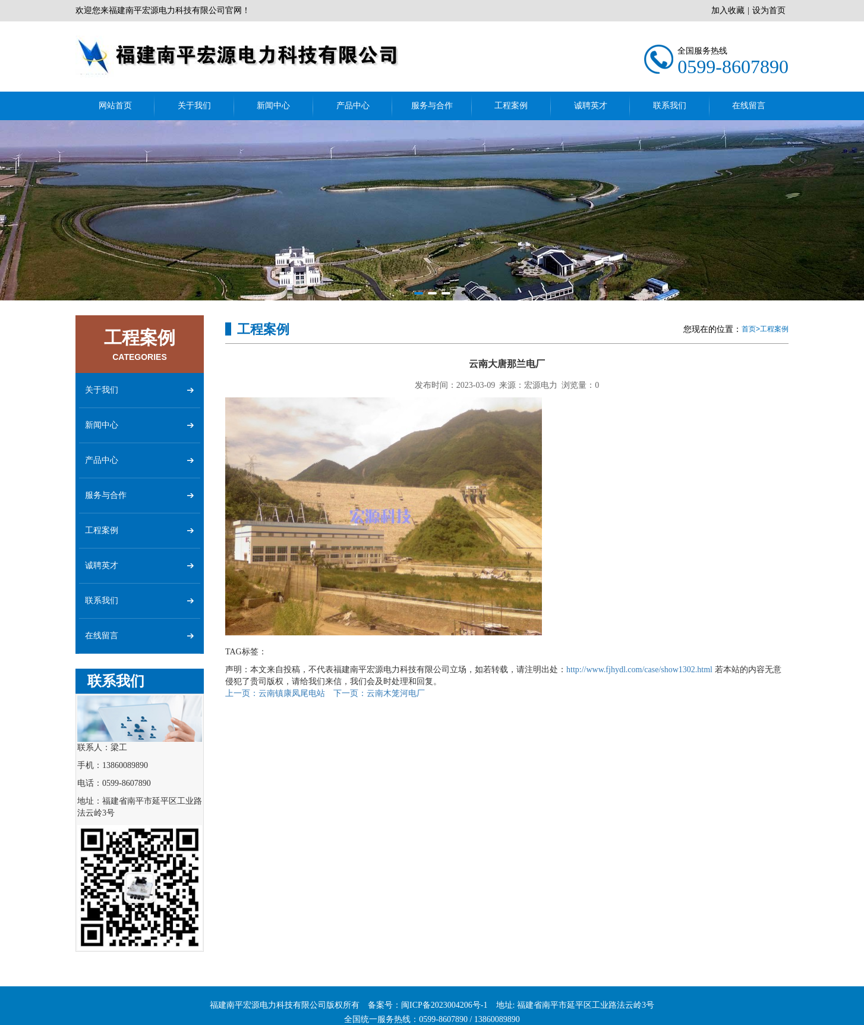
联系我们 (669, 105)
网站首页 (115, 105)
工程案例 (511, 105)
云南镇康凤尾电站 (275, 693)
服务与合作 (432, 105)
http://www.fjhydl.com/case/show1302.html (639, 669)
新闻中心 (273, 105)
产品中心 (353, 105)
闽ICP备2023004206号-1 (444, 1015)
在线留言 (748, 105)
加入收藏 (728, 10)
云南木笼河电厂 (379, 693)
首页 (749, 329)
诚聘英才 (590, 105)
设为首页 (769, 10)
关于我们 (194, 105)
